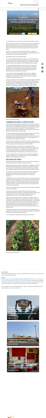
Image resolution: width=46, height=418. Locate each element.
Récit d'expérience (29, 28)
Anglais (29, 33)
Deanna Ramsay (18, 28)
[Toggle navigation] (38, 9)
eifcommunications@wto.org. (15, 288)
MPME (23, 33)
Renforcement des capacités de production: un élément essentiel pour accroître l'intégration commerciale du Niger (23, 366)
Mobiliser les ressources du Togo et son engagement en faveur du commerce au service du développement (21, 339)
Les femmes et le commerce (15, 33)
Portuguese (34, 33)
